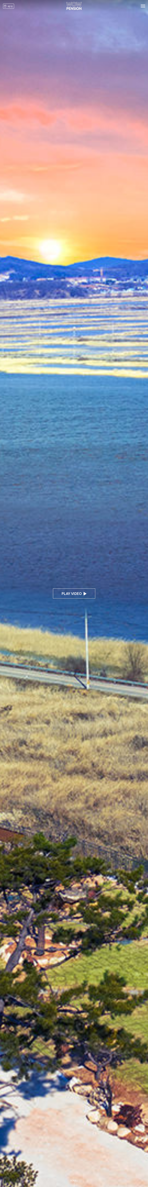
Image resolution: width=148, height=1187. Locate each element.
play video (74, 593)
